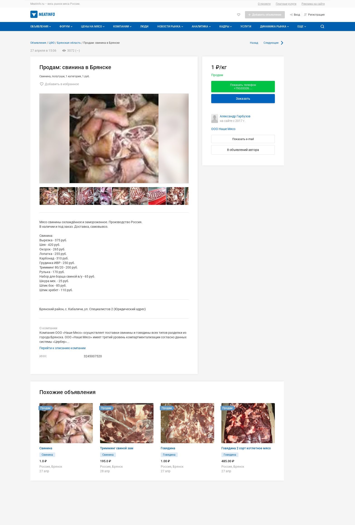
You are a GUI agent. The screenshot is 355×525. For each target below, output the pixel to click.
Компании (122, 26)
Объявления (41, 26)
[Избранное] (238, 15)
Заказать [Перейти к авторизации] (243, 98)
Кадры (226, 26)
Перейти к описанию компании (62, 348)
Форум (66, 26)
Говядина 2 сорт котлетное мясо (246, 448)
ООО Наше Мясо (223, 129)
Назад (254, 42)
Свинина (45, 448)
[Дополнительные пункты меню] (301, 26)
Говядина (168, 448)
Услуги (245, 26)
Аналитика (202, 26)
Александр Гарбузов (235, 116)
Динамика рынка (275, 26)
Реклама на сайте (313, 3)
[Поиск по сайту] (322, 26)
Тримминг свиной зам (116, 448)
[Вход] (294, 15)
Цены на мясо (93, 26)
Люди (144, 26)
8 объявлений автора (243, 150)
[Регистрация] (314, 15)
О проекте (264, 3)
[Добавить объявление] (265, 14)
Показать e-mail (243, 139)
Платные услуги (286, 3)
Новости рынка (170, 26)
